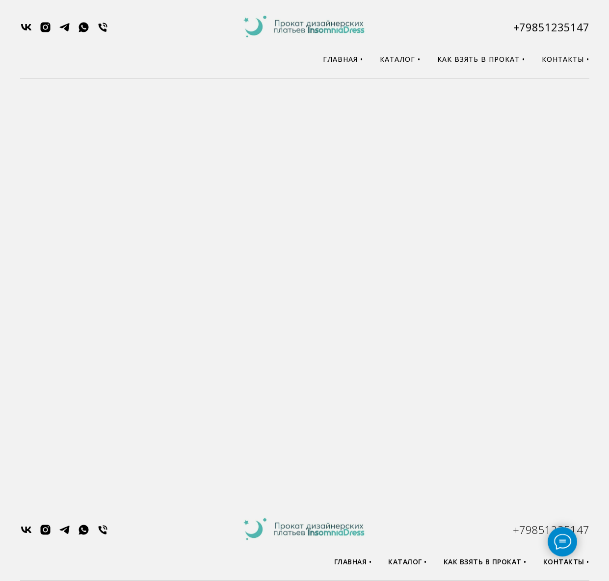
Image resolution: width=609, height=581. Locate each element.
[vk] (26, 30)
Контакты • (565, 59)
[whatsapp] (84, 30)
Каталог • (400, 59)
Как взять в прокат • (481, 59)
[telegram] (64, 30)
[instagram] (45, 30)
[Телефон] (103, 30)
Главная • (343, 59)
